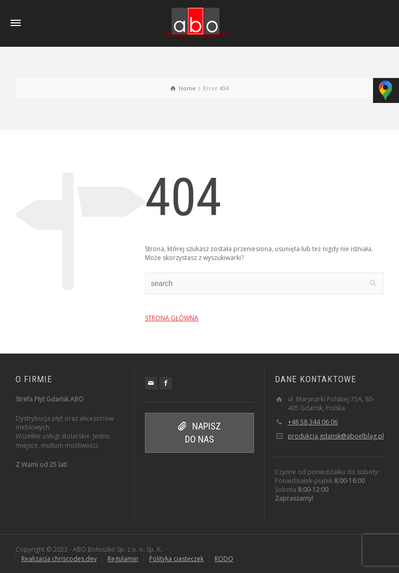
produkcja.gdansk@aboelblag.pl (336, 436)
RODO (224, 558)
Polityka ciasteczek (176, 558)
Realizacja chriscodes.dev (59, 558)
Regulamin (123, 558)
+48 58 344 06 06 (313, 422)
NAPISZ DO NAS (199, 432)
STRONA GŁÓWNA (171, 318)
